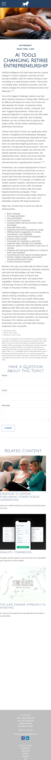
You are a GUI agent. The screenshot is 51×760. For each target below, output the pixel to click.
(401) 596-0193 (28, 718)
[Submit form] (8, 428)
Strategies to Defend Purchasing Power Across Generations (19, 496)
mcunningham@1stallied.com (25, 734)
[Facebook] (23, 738)
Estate (25, 754)
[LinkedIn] (27, 738)
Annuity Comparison (16, 552)
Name (4, 375)
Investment (25, 751)
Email (4, 390)
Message (6, 405)
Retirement (25, 748)
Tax (25, 759)
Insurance (25, 756)
